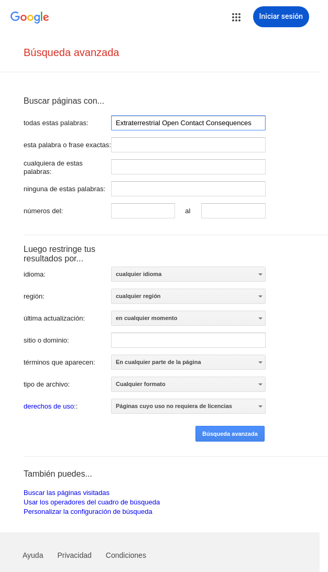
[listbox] (188, 274)
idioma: (35, 274)
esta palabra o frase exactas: (67, 145)
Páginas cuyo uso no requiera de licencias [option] (174, 406)
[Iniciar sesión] (281, 16)
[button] (236, 17)
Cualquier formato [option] (141, 384)
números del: (43, 211)
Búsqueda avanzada (71, 52)
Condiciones (126, 555)
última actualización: (54, 318)
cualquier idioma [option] (138, 274)
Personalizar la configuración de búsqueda (88, 511)
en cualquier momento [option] (146, 318)
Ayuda (33, 555)
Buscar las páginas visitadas (67, 493)
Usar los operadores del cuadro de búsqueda (92, 502)
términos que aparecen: (59, 362)
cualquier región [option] (138, 296)
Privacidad (74, 555)
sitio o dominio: (46, 340)
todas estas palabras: (56, 123)
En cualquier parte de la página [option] (158, 362)
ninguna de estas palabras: (64, 189)
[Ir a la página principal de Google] (29, 18)
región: (34, 296)
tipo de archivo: (47, 384)
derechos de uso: (50, 406)
